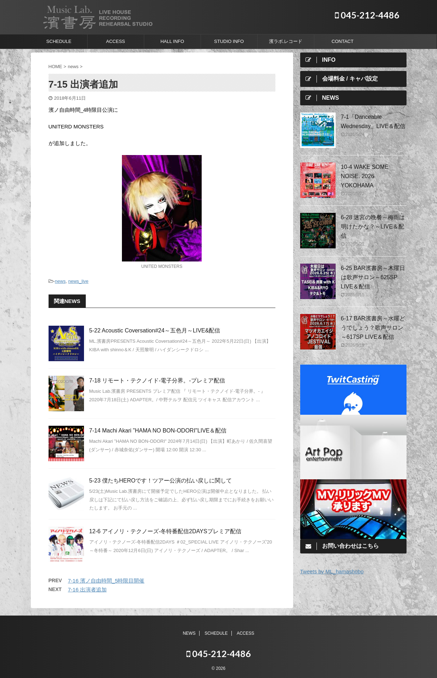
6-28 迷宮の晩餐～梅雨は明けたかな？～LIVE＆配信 (373, 226)
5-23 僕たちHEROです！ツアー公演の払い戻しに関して (160, 481)
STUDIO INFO (229, 41)
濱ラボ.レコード (286, 41)
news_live (78, 281)
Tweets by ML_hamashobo (332, 571)
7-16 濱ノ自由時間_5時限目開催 (106, 581)
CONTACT (343, 41)
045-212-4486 (367, 15)
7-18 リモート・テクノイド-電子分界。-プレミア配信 (157, 380)
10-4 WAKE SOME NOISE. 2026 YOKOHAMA (365, 176)
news (60, 281)
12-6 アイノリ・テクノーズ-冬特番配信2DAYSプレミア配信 (165, 531)
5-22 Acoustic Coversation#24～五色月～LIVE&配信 (154, 330)
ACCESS (115, 41)
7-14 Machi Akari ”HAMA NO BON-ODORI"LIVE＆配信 (158, 431)
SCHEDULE (59, 41)
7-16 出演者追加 (87, 589)
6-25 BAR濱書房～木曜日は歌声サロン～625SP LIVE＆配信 (373, 277)
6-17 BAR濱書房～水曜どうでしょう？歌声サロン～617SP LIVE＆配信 (373, 327)
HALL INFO (172, 41)
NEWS (189, 632)
